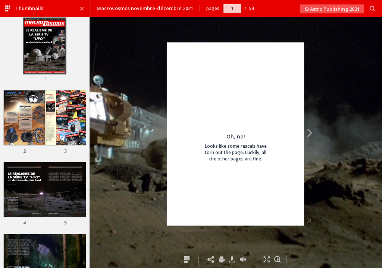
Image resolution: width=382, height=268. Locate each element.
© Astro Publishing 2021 (332, 9)
